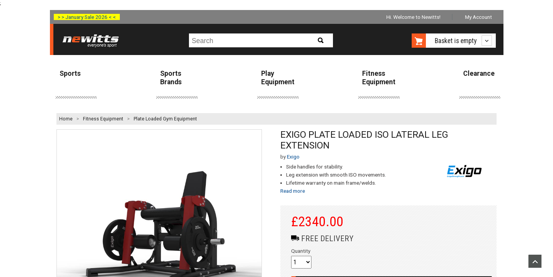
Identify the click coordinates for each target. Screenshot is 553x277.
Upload (534, 261)
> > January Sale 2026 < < (87, 17)
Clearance (479, 73)
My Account (478, 17)
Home (66, 119)
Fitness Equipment (379, 77)
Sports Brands (171, 77)
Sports (70, 73)
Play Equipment (278, 77)
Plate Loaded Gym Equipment (165, 119)
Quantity (300, 251)
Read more (292, 191)
